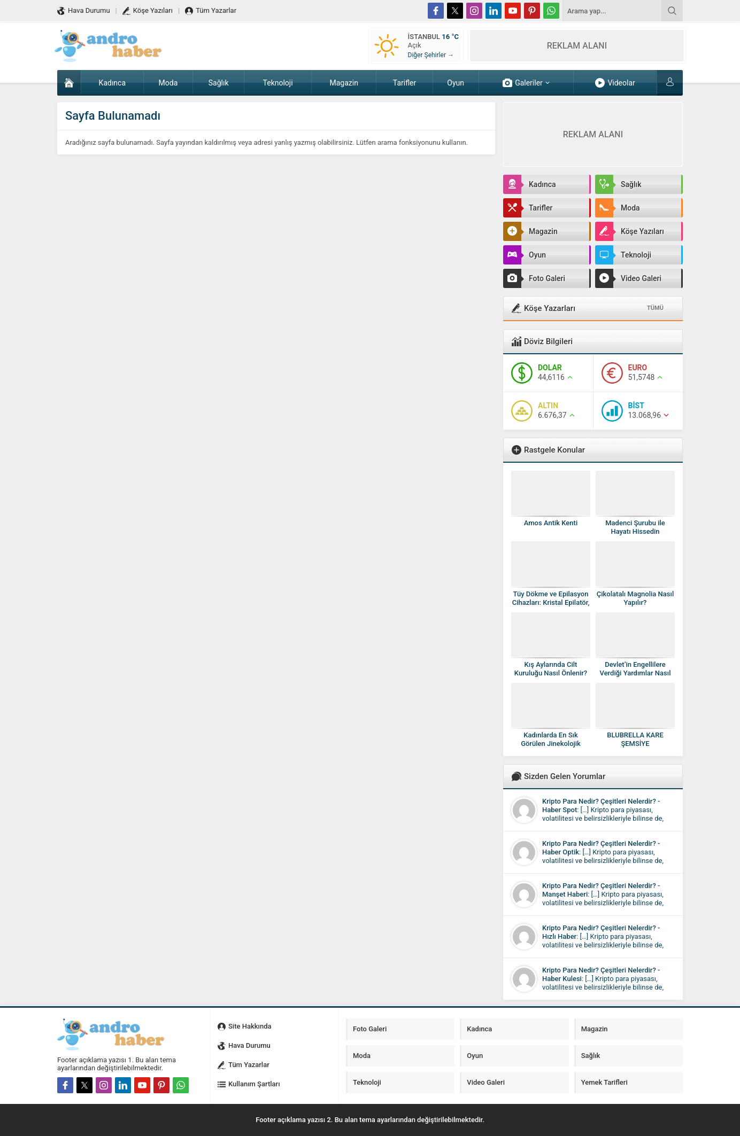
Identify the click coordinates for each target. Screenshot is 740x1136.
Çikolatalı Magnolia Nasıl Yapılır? (635, 598)
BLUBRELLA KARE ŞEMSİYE (635, 739)
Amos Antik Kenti (550, 523)
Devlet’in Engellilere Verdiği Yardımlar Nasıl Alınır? (635, 673)
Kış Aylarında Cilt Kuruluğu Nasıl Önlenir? (550, 668)
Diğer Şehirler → (431, 55)
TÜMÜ (655, 308)
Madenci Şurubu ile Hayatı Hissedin (635, 527)
